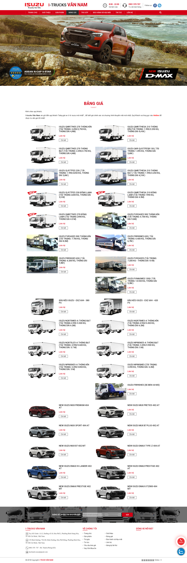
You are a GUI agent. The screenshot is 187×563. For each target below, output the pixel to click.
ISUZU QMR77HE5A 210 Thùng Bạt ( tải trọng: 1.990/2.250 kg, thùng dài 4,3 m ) (143, 173)
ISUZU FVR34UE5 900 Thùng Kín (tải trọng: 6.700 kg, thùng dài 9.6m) (143, 216)
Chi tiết (63, 140)
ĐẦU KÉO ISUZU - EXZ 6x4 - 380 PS (74, 301)
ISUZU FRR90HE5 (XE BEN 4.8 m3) (143, 385)
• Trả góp (86, 539)
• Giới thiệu (109, 533)
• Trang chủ (87, 533)
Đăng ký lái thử (93, 93)
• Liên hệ (108, 542)
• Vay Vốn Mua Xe (89, 548)
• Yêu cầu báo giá (89, 545)
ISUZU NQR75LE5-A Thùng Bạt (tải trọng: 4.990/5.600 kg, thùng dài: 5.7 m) (74, 345)
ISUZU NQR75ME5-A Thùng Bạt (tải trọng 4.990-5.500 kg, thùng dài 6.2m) (75, 323)
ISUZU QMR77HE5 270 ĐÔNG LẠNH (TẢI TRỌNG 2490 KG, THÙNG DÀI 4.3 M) (73, 216)
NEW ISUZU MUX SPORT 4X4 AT (74, 425)
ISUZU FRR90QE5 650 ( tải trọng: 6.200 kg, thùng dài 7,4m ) (73, 260)
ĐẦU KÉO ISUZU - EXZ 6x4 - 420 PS (142, 301)
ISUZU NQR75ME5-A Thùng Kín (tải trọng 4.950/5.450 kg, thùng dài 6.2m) (142, 323)
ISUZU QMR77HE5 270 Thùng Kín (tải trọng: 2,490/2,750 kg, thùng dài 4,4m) (75, 129)
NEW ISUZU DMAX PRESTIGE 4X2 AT (143, 467)
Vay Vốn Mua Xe (139, 93)
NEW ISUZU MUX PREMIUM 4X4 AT (74, 406)
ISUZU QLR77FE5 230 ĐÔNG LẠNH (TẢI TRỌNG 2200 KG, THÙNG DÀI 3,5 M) (75, 194)
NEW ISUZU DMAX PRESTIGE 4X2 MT (75, 487)
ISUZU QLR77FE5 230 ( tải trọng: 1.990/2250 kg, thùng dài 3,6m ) (74, 173)
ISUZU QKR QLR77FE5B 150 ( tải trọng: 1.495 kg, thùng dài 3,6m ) (143, 151)
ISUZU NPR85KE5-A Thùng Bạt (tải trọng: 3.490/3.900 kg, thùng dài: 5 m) (142, 345)
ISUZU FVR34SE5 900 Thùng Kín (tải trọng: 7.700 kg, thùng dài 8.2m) (75, 238)
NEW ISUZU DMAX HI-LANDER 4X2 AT (75, 467)
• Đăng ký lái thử (111, 545)
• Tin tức (86, 542)
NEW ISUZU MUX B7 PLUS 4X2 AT (143, 425)
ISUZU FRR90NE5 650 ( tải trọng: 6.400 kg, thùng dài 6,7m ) (141, 238)
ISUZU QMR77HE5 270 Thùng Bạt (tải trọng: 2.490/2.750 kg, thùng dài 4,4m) (75, 151)
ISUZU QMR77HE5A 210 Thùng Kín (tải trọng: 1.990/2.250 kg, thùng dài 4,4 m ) (143, 129)
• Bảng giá (109, 536)
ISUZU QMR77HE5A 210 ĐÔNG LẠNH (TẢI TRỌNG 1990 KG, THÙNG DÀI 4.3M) (142, 194)
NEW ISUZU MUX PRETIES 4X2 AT (143, 405)
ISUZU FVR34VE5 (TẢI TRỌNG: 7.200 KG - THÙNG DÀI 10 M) (142, 259)
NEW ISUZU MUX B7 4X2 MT (72, 445)
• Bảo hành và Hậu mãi (113, 539)
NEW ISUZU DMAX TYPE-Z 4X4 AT (143, 445)
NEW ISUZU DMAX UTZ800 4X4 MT (142, 487)
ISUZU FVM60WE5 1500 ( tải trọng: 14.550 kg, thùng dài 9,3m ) (142, 281)
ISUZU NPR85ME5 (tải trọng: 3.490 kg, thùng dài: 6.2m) (142, 365)
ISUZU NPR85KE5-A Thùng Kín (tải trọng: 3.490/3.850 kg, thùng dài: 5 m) (74, 367)
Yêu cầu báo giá (47, 93)
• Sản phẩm (87, 536)
